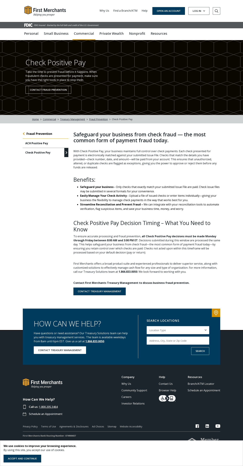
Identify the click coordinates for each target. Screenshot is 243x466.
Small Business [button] (56, 33)
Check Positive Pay (37, 156)
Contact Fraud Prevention (48, 93)
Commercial (49, 122)
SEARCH (200, 354)
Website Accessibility (131, 429)
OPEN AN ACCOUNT (169, 10)
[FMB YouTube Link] (217, 430)
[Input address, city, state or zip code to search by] (178, 344)
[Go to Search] (216, 11)
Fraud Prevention (98, 122)
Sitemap (111, 429)
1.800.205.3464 (49, 410)
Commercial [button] (84, 33)
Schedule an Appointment (46, 417)
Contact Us (166, 387)
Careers (126, 400)
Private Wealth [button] (111, 33)
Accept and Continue (22, 458)
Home (35, 122)
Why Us (104, 10)
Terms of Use (48, 429)
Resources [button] (159, 33)
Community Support (134, 393)
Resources (195, 380)
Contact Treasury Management (99, 294)
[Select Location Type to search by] (178, 333)
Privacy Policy (30, 429)
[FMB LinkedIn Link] (210, 430)
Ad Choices (98, 429)
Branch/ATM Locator (201, 387)
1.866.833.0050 (94, 344)
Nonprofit (137, 33)
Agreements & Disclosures (74, 429)
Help (144, 10)
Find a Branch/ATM (125, 10)
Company (128, 380)
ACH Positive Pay (36, 146)
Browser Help (167, 393)
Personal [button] (31, 33)
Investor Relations (133, 407)
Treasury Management (72, 122)
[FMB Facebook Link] (203, 430)
